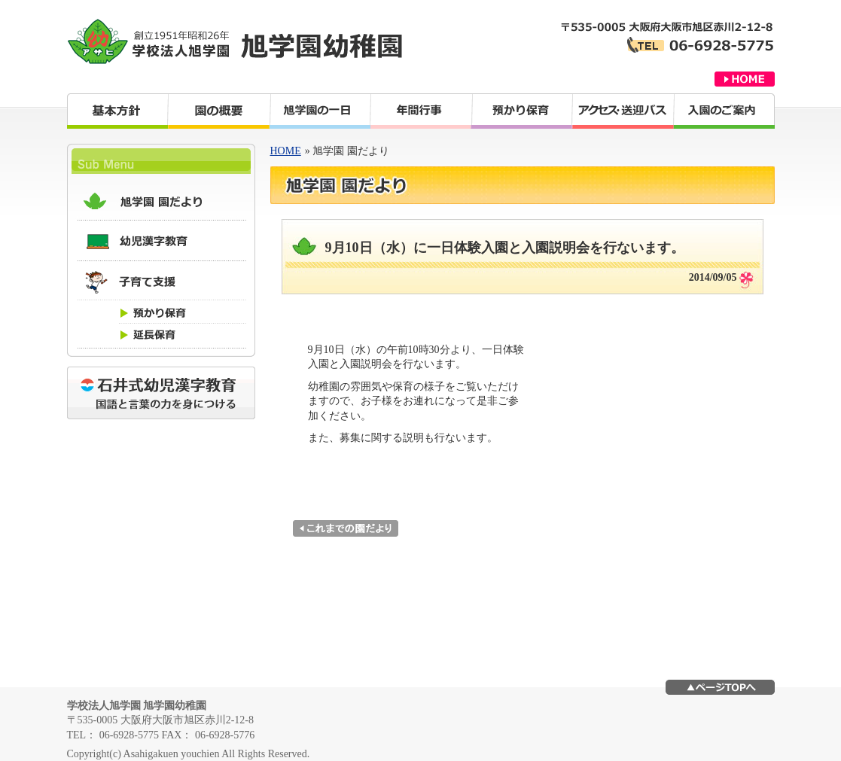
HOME (285, 151)
